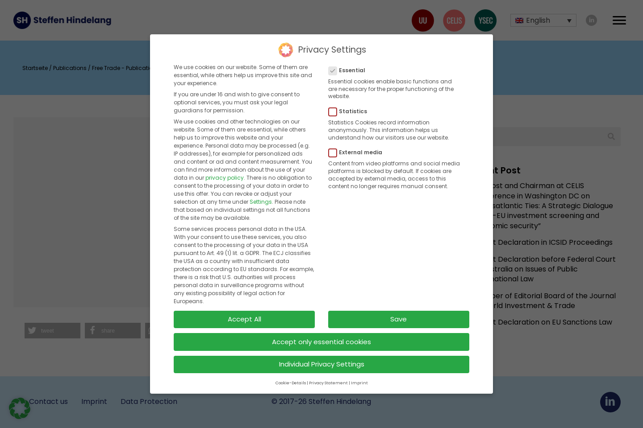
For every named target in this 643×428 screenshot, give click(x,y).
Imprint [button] (359, 374)
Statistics (350, 103)
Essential (349, 62)
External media (358, 144)
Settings (261, 193)
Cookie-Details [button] (291, 374)
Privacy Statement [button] (328, 374)
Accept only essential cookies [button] (321, 332)
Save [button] (398, 310)
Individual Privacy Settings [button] (321, 355)
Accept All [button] (244, 310)
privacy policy (224, 169)
